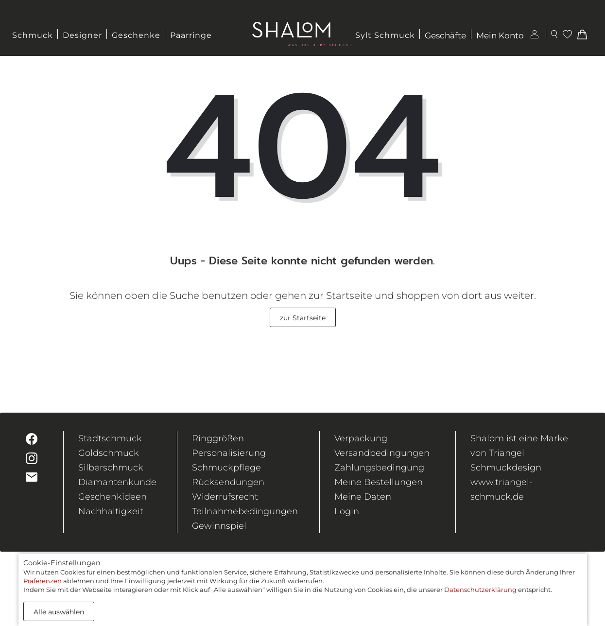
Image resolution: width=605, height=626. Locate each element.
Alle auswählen (59, 612)
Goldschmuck (108, 453)
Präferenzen (42, 581)
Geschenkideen (112, 496)
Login (346, 511)
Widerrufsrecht (225, 496)
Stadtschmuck (110, 438)
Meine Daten (362, 496)
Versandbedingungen (382, 453)
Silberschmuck (110, 467)
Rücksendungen (228, 482)
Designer (82, 35)
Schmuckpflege (226, 467)
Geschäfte (445, 35)
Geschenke (136, 35)
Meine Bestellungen (378, 482)
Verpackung (360, 438)
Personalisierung (229, 453)
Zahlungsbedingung (379, 467)
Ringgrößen (218, 438)
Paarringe (191, 35)
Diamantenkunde (117, 482)
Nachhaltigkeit (110, 511)
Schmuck (32, 35)
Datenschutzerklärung (480, 589)
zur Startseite (303, 317)
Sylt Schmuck (385, 35)
